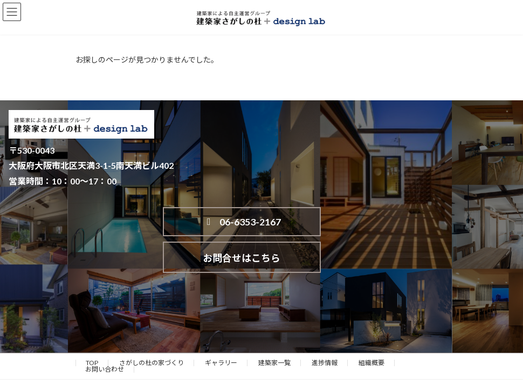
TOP (92, 328)
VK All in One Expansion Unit (323, 374)
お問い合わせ (104, 335)
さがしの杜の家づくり (151, 328)
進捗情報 (325, 328)
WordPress (209, 374)
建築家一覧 (274, 328)
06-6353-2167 (238, 224)
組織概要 (371, 328)
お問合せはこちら (404, 223)
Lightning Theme (259, 374)
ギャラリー (221, 328)
